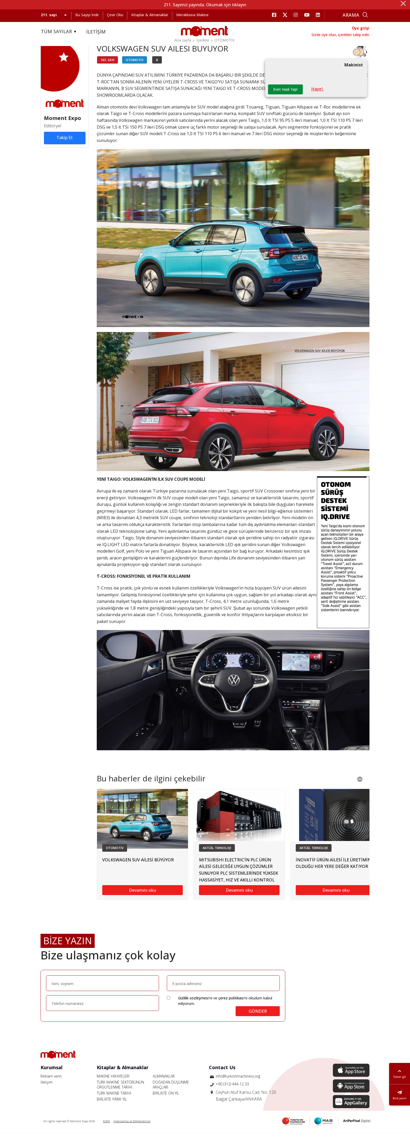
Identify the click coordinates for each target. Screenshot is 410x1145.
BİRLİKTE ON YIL (166, 1104)
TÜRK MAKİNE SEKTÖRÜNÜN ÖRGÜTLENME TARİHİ (120, 1096)
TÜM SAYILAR (59, 31)
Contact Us (222, 1079)
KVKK (106, 1133)
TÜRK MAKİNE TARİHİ (114, 1104)
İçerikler (202, 40)
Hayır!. (320, 101)
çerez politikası (231, 1009)
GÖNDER (258, 1023)
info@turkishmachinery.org (238, 1087)
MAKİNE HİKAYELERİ (113, 1087)
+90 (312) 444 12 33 (232, 1095)
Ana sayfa (182, 40)
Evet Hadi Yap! (287, 101)
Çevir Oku (115, 14)
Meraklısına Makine (192, 14)
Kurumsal (51, 1079)
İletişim (47, 1093)
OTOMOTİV (224, 40)
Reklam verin (51, 1087)
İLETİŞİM (96, 31)
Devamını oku (142, 902)
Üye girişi (360, 28)
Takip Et (64, 148)
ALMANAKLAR (164, 1087)
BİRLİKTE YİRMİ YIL (112, 1110)
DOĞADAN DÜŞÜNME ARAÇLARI (171, 1096)
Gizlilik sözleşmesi (193, 1009)
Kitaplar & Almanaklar (149, 14)
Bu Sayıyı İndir (87, 14)
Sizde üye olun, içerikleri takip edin (340, 34)
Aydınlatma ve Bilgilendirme (131, 1133)
